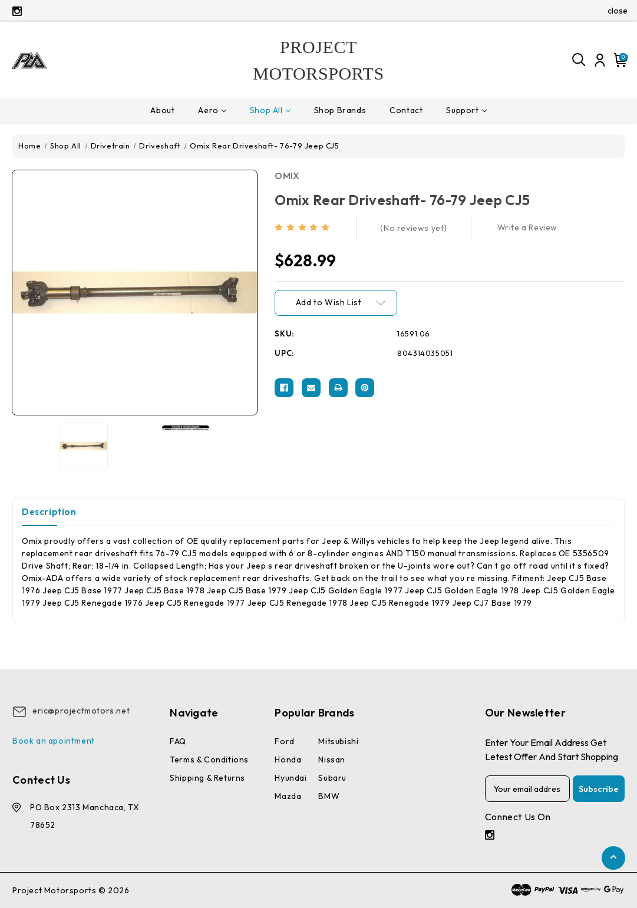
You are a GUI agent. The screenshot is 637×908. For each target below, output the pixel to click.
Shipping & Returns (207, 777)
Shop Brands (340, 110)
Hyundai (290, 777)
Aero (212, 110)
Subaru (332, 777)
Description (49, 511)
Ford (284, 741)
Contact (406, 110)
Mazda (288, 796)
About (162, 110)
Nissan (331, 759)
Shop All (270, 110)
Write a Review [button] (527, 227)
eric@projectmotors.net (81, 710)
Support (466, 110)
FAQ (178, 741)
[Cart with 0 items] (618, 60)
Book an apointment (53, 740)
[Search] (579, 60)
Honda (288, 759)
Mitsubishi (338, 741)
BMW (328, 796)
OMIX (287, 175)
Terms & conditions (209, 759)
